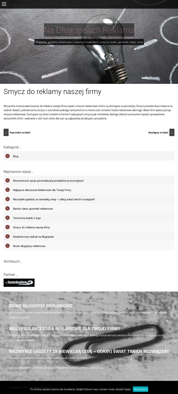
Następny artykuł (161, 132)
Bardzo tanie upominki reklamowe (33, 208)
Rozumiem (140, 389)
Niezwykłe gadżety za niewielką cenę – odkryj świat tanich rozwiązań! (54, 199)
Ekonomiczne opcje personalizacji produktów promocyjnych (48, 180)
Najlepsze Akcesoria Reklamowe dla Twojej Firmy (42, 190)
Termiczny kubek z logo (27, 218)
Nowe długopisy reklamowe (29, 246)
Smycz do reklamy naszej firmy (31, 227)
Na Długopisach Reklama (89, 29)
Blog (15, 156)
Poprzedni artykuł (17, 132)
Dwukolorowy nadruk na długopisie (33, 236)
